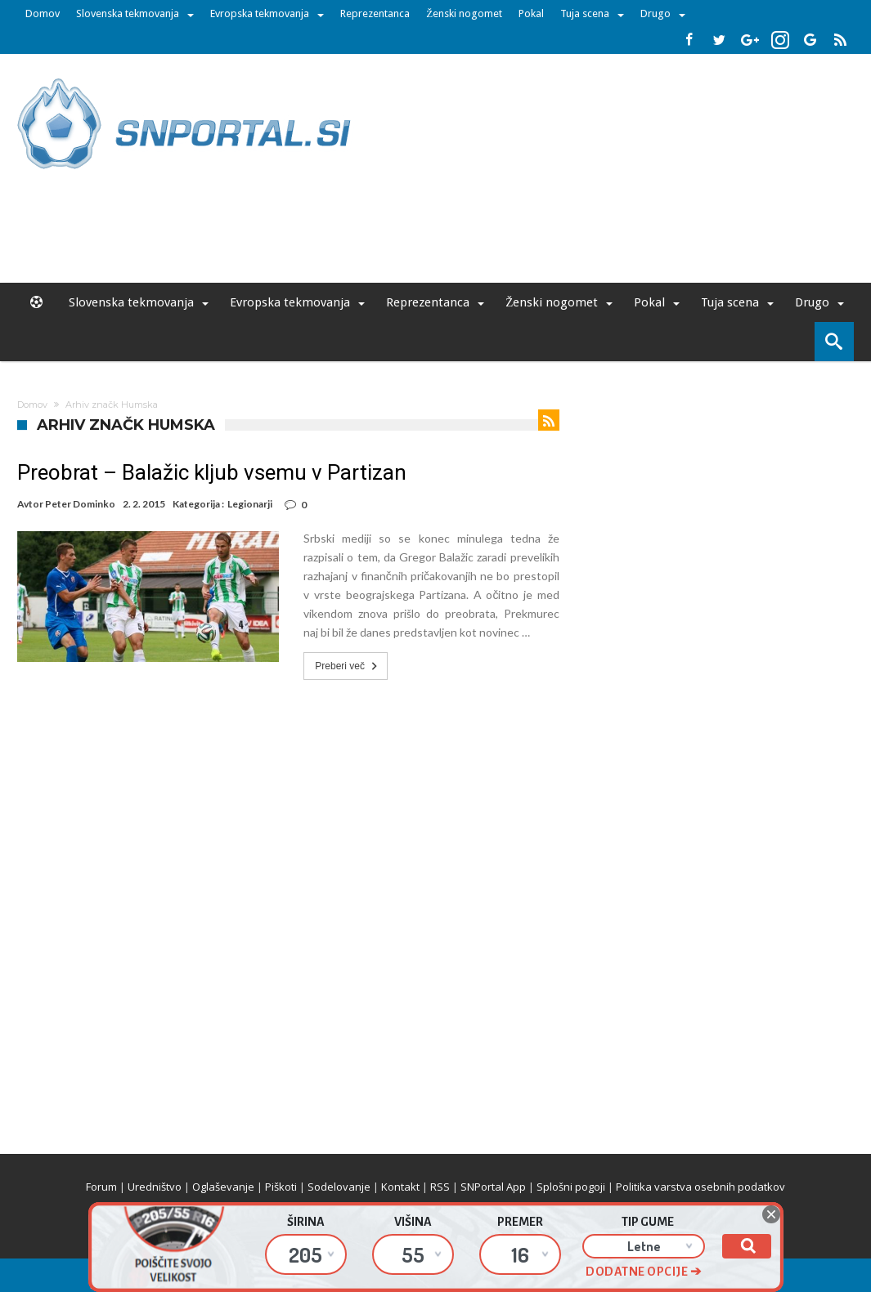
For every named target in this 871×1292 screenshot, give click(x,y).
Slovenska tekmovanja (127, 13)
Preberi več (347, 666)
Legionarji (249, 504)
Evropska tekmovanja (259, 13)
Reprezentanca (375, 13)
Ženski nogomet (464, 13)
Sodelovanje (339, 1186)
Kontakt (400, 1186)
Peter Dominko (80, 504)
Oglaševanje (223, 1186)
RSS (440, 1186)
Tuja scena (584, 13)
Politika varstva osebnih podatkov (700, 1186)
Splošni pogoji (571, 1186)
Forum (101, 1186)
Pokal (531, 13)
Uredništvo (155, 1186)
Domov (42, 13)
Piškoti (281, 1186)
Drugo (655, 13)
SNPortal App (493, 1186)
